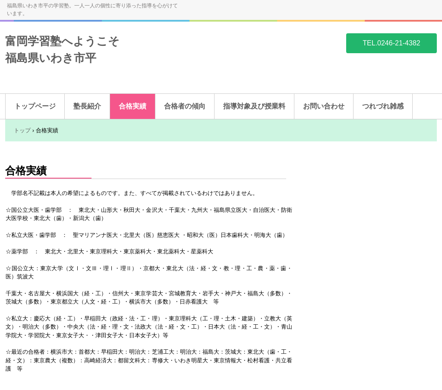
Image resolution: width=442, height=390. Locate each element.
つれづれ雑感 (383, 106)
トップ (22, 130)
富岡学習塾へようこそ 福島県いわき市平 (62, 43)
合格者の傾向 (184, 106)
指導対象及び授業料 (254, 106)
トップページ (35, 106)
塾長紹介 (87, 106)
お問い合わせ (323, 106)
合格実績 (132, 106)
